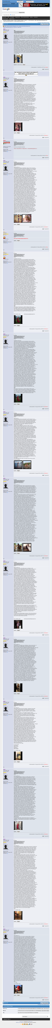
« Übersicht (5, 1019)
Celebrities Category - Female (12, 20)
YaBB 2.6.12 (30, 1021)
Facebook (36, 17)
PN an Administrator (25, 17)
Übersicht (4, 17)
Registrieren (5, 4)
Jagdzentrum (11, 18)
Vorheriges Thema (40, 22)
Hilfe (8, 17)
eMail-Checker (5, 18)
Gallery (31, 17)
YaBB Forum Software (19, 1022)
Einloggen (13, 3)
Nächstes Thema (46, 22)
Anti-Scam (4, 20)
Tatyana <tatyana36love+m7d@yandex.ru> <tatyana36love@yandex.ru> (25, 148)
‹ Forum (8, 1019)
